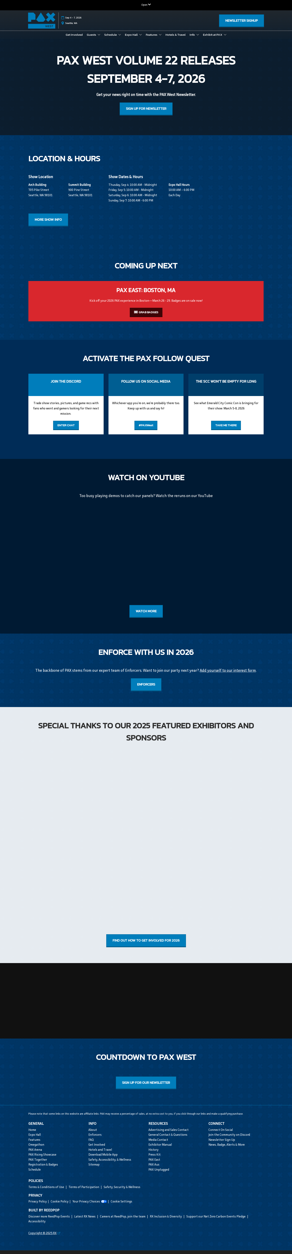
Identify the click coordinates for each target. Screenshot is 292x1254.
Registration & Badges (43, 1168)
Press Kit (154, 1158)
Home (32, 1134)
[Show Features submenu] (160, 38)
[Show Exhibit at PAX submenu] (225, 38)
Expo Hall (131, 38)
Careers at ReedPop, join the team (123, 1220)
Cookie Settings (121, 1205)
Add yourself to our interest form (228, 675)
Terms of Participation (84, 1191)
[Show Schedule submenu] (119, 38)
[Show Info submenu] (197, 38)
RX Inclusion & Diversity (166, 1220)
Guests (92, 38)
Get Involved (74, 38)
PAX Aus (153, 1168)
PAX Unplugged (158, 1173)
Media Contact (158, 1143)
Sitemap (94, 1168)
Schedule (110, 38)
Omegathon (36, 1148)
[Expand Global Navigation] (146, 5)
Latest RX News (85, 1220)
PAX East (154, 1163)
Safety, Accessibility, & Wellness (109, 1163)
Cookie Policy (60, 1205)
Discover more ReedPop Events (49, 1220)
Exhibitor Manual (160, 1148)
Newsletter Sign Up (221, 1143)
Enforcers (95, 1138)
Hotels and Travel (100, 1153)
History (153, 1153)
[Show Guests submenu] (99, 38)
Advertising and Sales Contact (168, 1134)
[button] (241, 22)
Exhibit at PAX (213, 38)
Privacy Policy (37, 1205)
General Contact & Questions (167, 1138)
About (92, 1134)
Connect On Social (220, 1134)
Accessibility (37, 1225)
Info (192, 38)
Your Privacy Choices (89, 1206)
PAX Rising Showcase (42, 1158)
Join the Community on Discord (229, 1138)
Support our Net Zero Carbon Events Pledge (216, 1220)
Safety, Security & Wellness (122, 1191)
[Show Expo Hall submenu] (140, 38)
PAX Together (37, 1163)
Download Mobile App (103, 1158)
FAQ (91, 1143)
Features (152, 38)
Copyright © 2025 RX (42, 1237)
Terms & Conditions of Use (46, 1191)
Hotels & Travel (175, 38)
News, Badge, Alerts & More (226, 1148)
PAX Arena (35, 1153)
